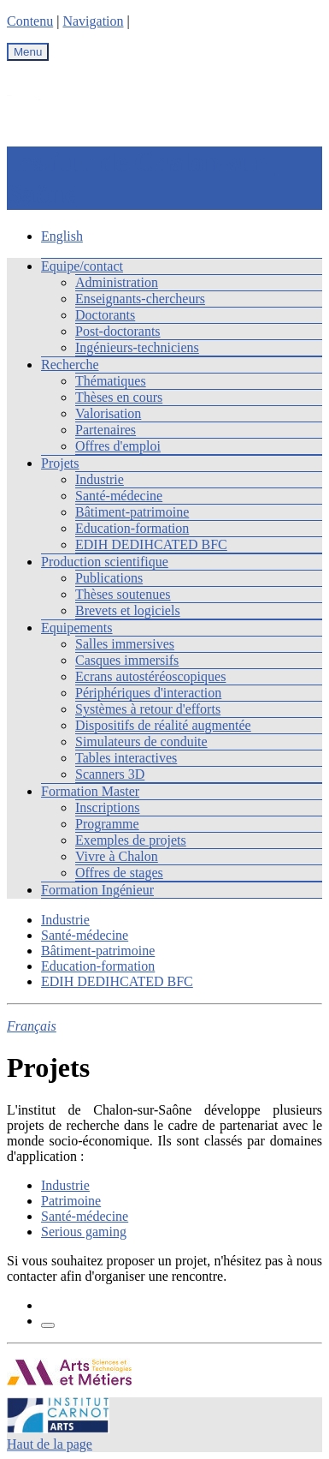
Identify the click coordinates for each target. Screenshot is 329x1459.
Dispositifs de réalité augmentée (163, 725)
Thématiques (110, 381)
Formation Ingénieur (97, 889)
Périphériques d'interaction (148, 692)
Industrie (99, 479)
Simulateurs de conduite (141, 741)
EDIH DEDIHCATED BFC (151, 544)
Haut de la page (49, 1444)
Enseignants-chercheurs (140, 298)
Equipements (77, 627)
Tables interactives (126, 757)
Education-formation (132, 528)
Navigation (92, 21)
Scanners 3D (109, 774)
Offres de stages (119, 872)
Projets (60, 463)
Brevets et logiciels (127, 610)
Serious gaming (83, 1231)
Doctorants (105, 315)
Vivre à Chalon (116, 856)
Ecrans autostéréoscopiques (150, 676)
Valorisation (108, 413)
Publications (109, 578)
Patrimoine (71, 1200)
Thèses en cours (118, 397)
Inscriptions (107, 807)
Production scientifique (104, 561)
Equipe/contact (82, 266)
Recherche (70, 364)
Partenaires (105, 429)
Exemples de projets (130, 840)
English (62, 236)
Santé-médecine (118, 495)
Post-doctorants (118, 331)
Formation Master (90, 791)
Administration (116, 282)
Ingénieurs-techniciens (137, 347)
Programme (107, 823)
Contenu (30, 21)
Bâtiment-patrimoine (132, 512)
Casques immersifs (127, 660)
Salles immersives (124, 644)
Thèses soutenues (123, 594)
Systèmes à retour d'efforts (147, 709)
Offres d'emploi (118, 446)
